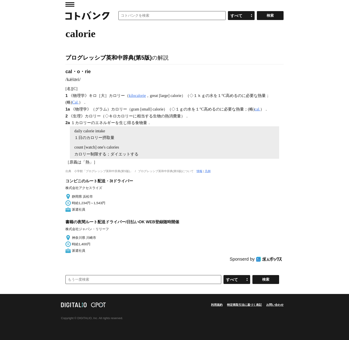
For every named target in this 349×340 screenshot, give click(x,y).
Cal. (75, 102)
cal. (257, 109)
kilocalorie (137, 95)
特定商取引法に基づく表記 (244, 304)
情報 (199, 171)
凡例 (208, 171)
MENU (69, 4)
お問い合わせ (275, 304)
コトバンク (87, 15)
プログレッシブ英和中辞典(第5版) (108, 57)
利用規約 (217, 304)
